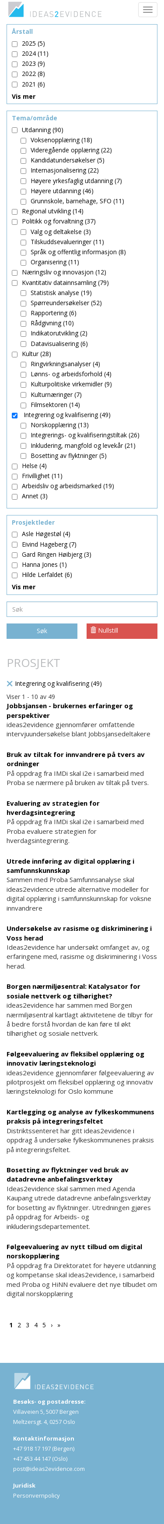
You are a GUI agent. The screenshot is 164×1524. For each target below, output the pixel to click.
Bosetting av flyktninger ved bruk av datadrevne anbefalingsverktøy (68, 1174)
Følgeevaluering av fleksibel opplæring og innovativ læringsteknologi (75, 1058)
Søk (42, 631)
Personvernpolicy (36, 1495)
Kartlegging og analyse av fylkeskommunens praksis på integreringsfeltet (80, 1116)
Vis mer (23, 96)
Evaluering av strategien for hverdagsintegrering (53, 808)
